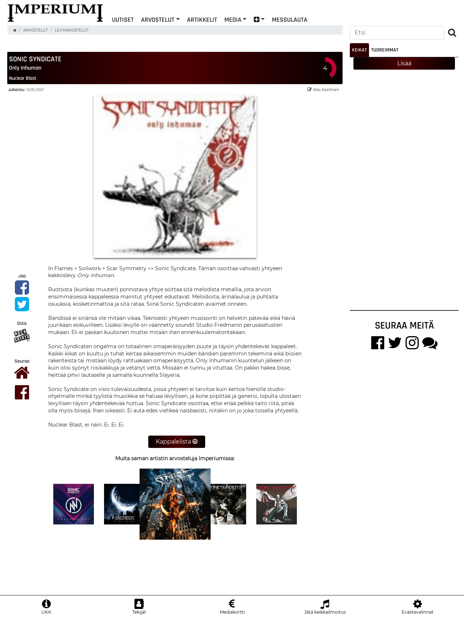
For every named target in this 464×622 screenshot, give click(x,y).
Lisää (404, 63)
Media (232, 19)
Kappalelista (177, 441)
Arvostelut (157, 19)
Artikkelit (202, 19)
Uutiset (123, 19)
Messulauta (289, 19)
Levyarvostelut (72, 30)
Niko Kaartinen (323, 89)
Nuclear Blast (22, 78)
